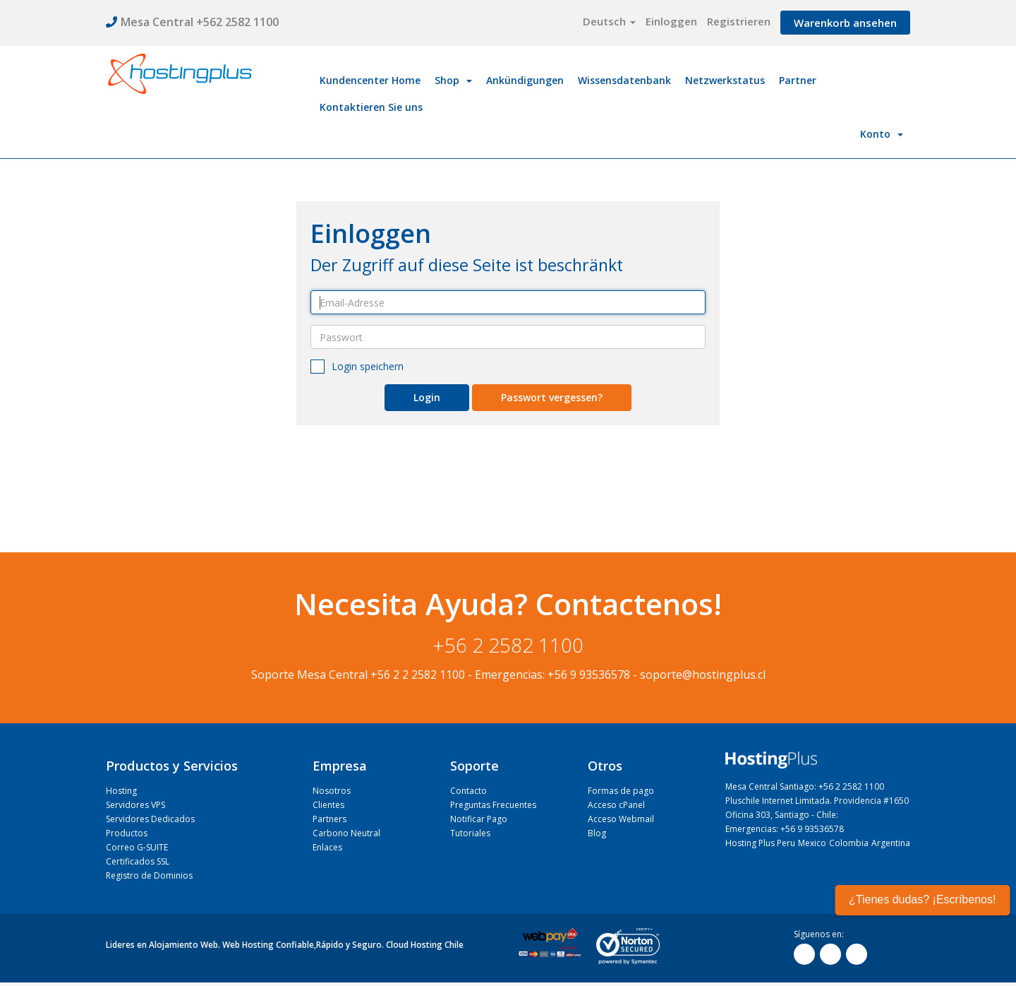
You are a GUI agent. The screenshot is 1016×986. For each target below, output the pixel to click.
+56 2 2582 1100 (508, 644)
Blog (597, 833)
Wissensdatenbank (624, 80)
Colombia (849, 843)
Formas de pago (621, 791)
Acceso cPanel (616, 805)
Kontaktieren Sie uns (371, 107)
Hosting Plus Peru (760, 843)
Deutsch (609, 21)
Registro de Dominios (149, 875)
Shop (453, 80)
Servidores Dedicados (150, 819)
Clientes (328, 805)
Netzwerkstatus (725, 80)
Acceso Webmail (621, 819)
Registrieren (738, 21)
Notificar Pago (478, 819)
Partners (329, 819)
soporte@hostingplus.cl (703, 674)
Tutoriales (470, 833)
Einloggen (671, 21)
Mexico (812, 843)
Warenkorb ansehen (845, 23)
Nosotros (332, 791)
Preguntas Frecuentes (493, 805)
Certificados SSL (137, 861)
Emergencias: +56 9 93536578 (784, 829)
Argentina (890, 843)
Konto (881, 134)
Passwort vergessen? (552, 397)
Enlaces (327, 847)
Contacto (468, 791)
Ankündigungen (525, 80)
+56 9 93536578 (589, 674)
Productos (126, 833)
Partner (797, 80)
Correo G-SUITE (137, 847)
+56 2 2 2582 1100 (417, 674)
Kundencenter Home (370, 80)
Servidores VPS (135, 805)
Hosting (121, 791)
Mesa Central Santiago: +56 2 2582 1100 (804, 786)
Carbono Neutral (346, 833)
